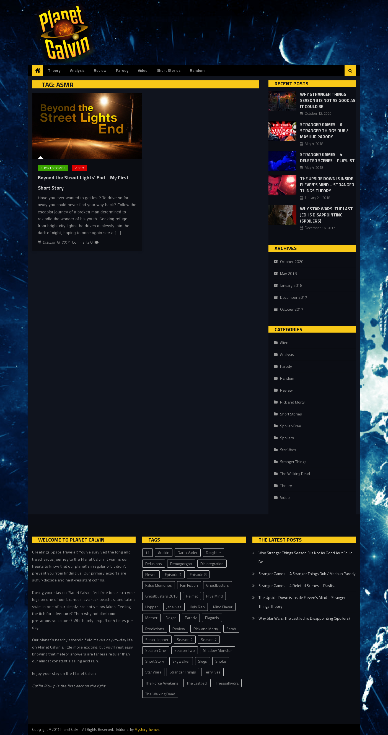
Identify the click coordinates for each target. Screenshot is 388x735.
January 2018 (291, 285)
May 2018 (288, 273)
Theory (54, 70)
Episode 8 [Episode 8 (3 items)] (198, 574)
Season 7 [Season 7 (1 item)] (209, 639)
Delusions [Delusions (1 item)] (153, 563)
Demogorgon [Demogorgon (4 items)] (181, 563)
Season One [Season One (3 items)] (155, 650)
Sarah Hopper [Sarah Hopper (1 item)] (157, 639)
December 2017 (293, 297)
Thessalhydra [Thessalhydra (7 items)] (227, 683)
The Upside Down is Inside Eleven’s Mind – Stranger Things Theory (327, 184)
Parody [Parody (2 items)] (191, 618)
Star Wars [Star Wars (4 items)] (153, 672)
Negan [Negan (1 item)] (171, 618)
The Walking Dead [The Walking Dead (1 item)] (160, 694)
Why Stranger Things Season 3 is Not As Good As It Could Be (327, 100)
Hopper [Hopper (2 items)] (151, 607)
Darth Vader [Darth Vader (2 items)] (188, 552)
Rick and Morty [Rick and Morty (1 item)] (205, 629)
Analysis (77, 70)
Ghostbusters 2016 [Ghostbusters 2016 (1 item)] (161, 596)
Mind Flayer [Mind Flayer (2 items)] (222, 607)
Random (197, 70)
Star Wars (288, 450)
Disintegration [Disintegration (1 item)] (212, 563)
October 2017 (291, 309)
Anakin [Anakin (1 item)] (163, 552)
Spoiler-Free (290, 426)
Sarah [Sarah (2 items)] (231, 629)
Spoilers (287, 438)
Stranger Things (293, 462)
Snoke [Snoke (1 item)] (220, 661)
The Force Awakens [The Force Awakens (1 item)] (161, 683)
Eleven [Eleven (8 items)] (151, 574)
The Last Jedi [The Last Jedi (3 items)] (197, 683)
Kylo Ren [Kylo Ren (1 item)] (197, 607)
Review (100, 70)
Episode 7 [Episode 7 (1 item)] (173, 574)
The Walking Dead (295, 473)
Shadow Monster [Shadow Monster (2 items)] (217, 650)
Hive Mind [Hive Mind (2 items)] (214, 596)
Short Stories (168, 70)
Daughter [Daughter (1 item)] (213, 552)
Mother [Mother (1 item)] (151, 618)
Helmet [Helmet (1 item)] (192, 596)
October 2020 (291, 261)
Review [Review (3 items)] (178, 629)
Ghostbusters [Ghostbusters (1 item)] (217, 585)
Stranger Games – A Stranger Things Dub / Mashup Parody (324, 130)
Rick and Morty (292, 402)
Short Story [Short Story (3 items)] (154, 661)
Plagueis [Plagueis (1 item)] (212, 618)
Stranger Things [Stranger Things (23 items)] (183, 672)
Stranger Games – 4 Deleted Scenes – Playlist (327, 157)
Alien (284, 342)
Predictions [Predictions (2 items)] (154, 629)
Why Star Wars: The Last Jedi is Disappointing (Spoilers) (326, 215)
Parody (122, 70)
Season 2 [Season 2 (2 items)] (185, 639)
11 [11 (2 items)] (147, 552)
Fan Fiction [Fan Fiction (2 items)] (189, 585)
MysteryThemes (147, 729)
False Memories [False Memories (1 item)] (158, 585)
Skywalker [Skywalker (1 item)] (181, 661)
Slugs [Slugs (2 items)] (202, 661)
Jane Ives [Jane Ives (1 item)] (174, 607)
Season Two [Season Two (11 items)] (184, 650)
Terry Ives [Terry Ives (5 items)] (212, 672)
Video (143, 70)
